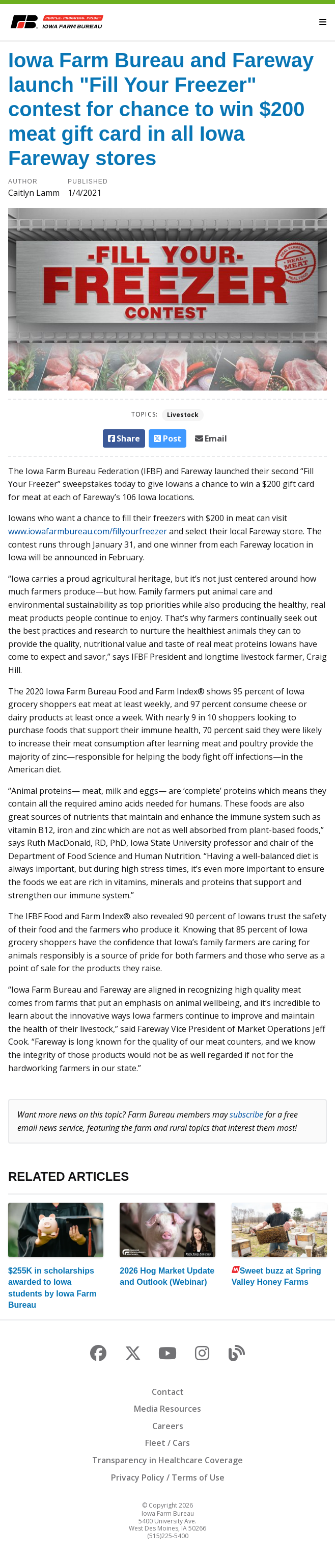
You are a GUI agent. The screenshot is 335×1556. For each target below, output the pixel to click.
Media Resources (167, 1408)
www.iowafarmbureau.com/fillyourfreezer (87, 531)
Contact (168, 1391)
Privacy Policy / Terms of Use (168, 1477)
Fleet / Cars (167, 1442)
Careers (167, 1426)
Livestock (183, 414)
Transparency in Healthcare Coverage (167, 1460)
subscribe (246, 1114)
